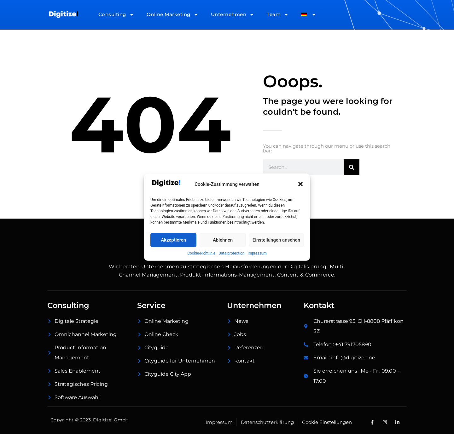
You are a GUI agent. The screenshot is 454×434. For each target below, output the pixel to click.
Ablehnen (223, 240)
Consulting (116, 14)
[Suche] (351, 167)
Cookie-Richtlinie (201, 253)
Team (277, 14)
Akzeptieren (173, 240)
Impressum (256, 253)
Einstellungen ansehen (276, 240)
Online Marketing (172, 14)
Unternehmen (232, 14)
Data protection (231, 253)
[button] (300, 184)
